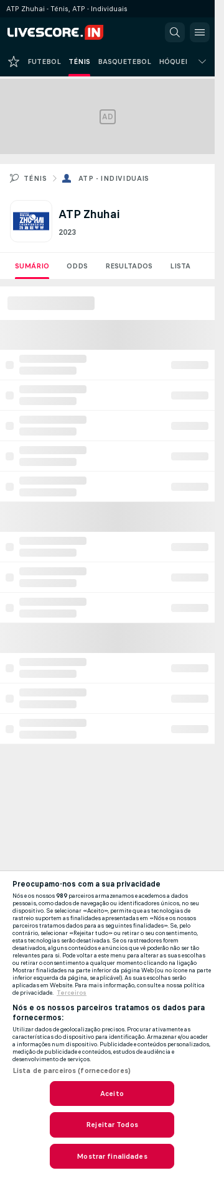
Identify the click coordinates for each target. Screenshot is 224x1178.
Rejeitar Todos (112, 1124)
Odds (77, 266)
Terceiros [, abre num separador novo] (71, 993)
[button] (175, 32)
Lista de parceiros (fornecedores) (71, 1070)
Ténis (35, 178)
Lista (180, 266)
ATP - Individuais (113, 178)
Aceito (112, 1093)
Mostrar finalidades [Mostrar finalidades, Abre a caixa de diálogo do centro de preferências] (112, 1156)
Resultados (128, 266)
